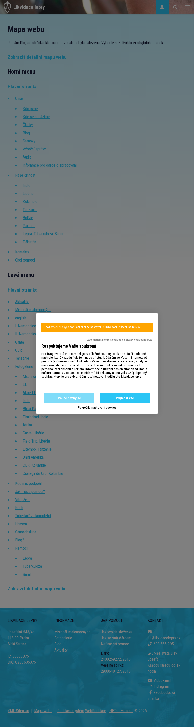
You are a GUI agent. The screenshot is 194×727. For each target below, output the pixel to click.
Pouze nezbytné (69, 398)
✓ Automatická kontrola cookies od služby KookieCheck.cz (119, 339)
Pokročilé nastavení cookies (97, 407)
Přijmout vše (125, 398)
